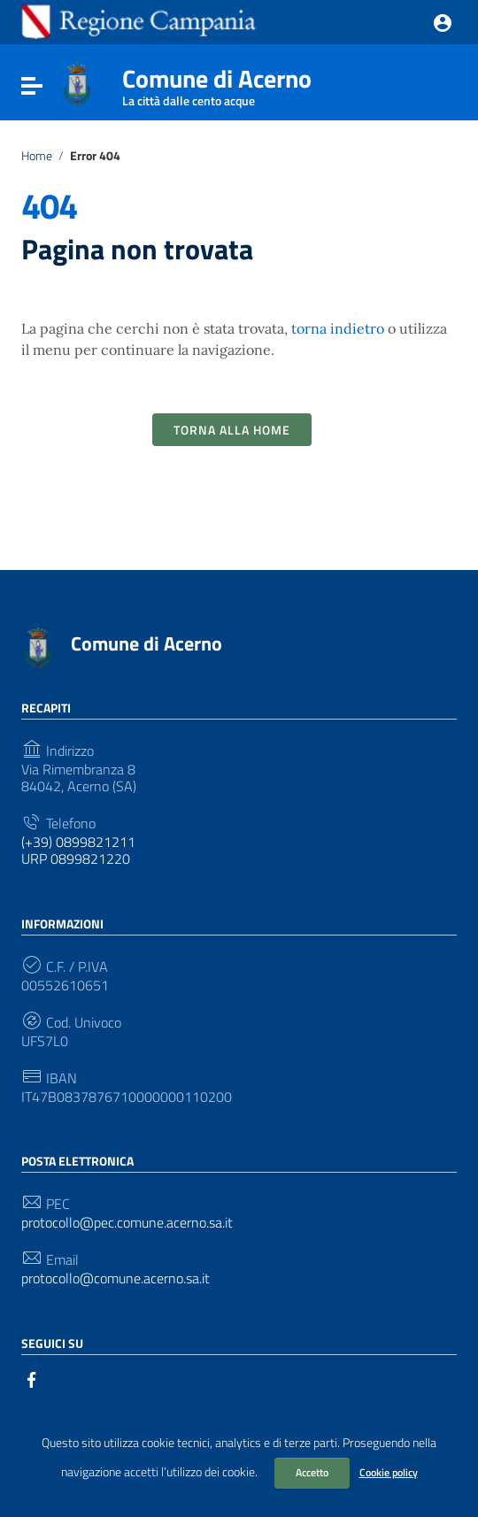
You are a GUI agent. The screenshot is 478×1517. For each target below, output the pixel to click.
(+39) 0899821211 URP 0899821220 (78, 850)
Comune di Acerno (217, 82)
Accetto (312, 1472)
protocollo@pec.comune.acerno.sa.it (127, 1222)
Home (36, 156)
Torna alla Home (231, 429)
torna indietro (337, 328)
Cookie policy (388, 1472)
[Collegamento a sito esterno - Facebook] (31, 1378)
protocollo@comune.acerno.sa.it (115, 1278)
